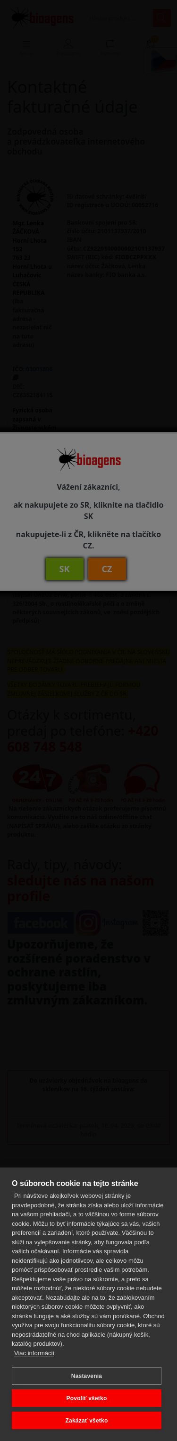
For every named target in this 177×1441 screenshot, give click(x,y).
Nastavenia (86, 1376)
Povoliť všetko (87, 1398)
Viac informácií (34, 1353)
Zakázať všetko (87, 1420)
